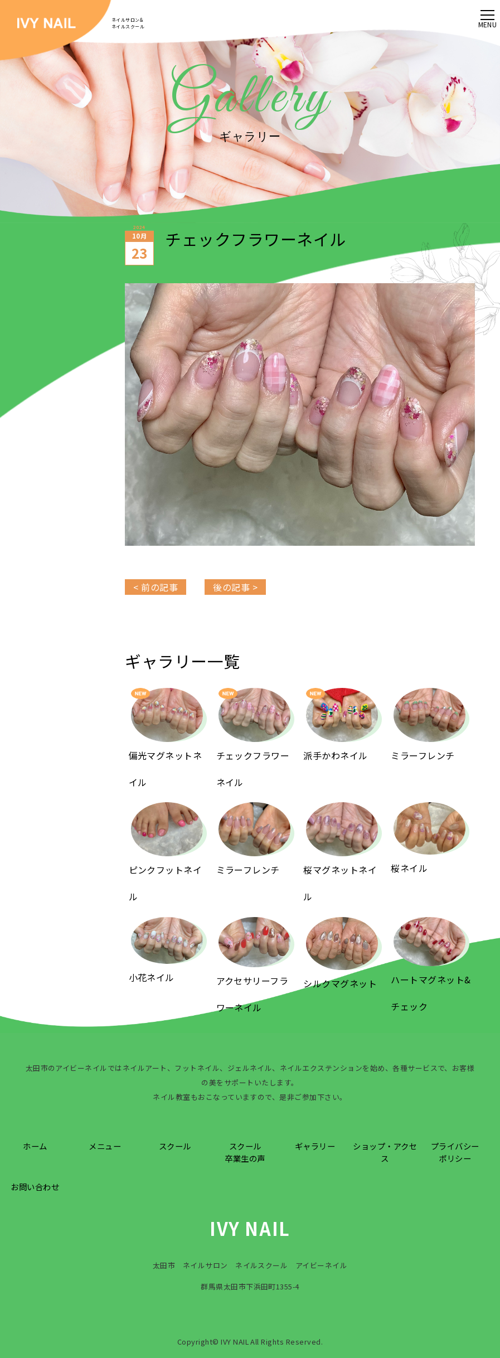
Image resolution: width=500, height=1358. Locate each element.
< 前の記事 (155, 587)
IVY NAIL (250, 1228)
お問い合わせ (35, 1186)
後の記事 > (235, 587)
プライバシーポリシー (455, 1152)
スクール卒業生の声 (245, 1152)
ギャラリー (315, 1146)
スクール (175, 1146)
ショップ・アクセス (385, 1152)
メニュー (105, 1146)
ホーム (35, 1146)
